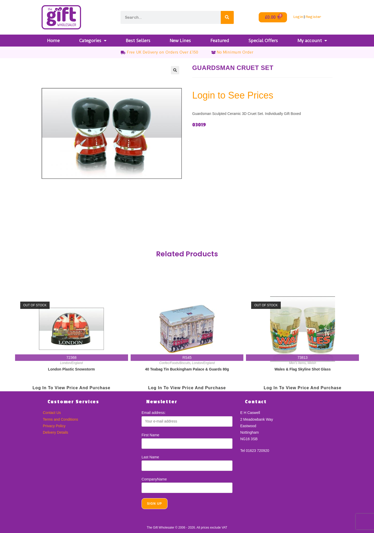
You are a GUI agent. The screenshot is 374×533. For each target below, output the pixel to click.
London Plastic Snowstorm (71, 369)
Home (53, 40)
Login (298, 17)
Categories (92, 40)
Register (313, 17)
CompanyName (154, 479)
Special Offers (263, 40)
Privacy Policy (54, 426)
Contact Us (52, 413)
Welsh (312, 363)
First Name (150, 435)
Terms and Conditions (60, 419)
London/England (71, 363)
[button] (175, 70)
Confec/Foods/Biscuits (174, 363)
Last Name (150, 457)
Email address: (154, 413)
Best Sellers (138, 40)
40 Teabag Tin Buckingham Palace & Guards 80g (187, 369)
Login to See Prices (232, 95)
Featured (219, 40)
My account (312, 40)
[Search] (227, 17)
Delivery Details (55, 432)
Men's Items (297, 363)
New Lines (180, 40)
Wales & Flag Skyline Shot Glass (303, 369)
